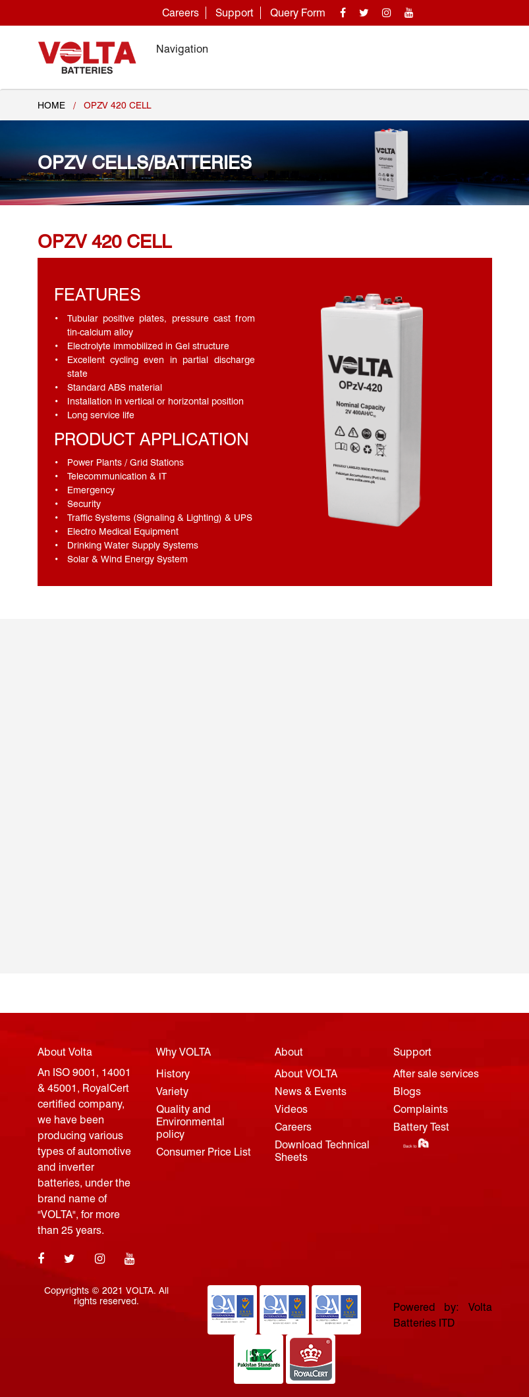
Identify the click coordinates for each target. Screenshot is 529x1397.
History (173, 1073)
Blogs (407, 1091)
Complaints (420, 1109)
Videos (291, 1109)
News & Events (311, 1091)
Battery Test (421, 1127)
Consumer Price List (203, 1152)
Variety (172, 1091)
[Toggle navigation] (473, 49)
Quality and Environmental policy (190, 1121)
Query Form (297, 13)
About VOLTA (306, 1073)
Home (51, 105)
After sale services (436, 1073)
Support (234, 13)
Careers (180, 13)
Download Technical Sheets (322, 1151)
